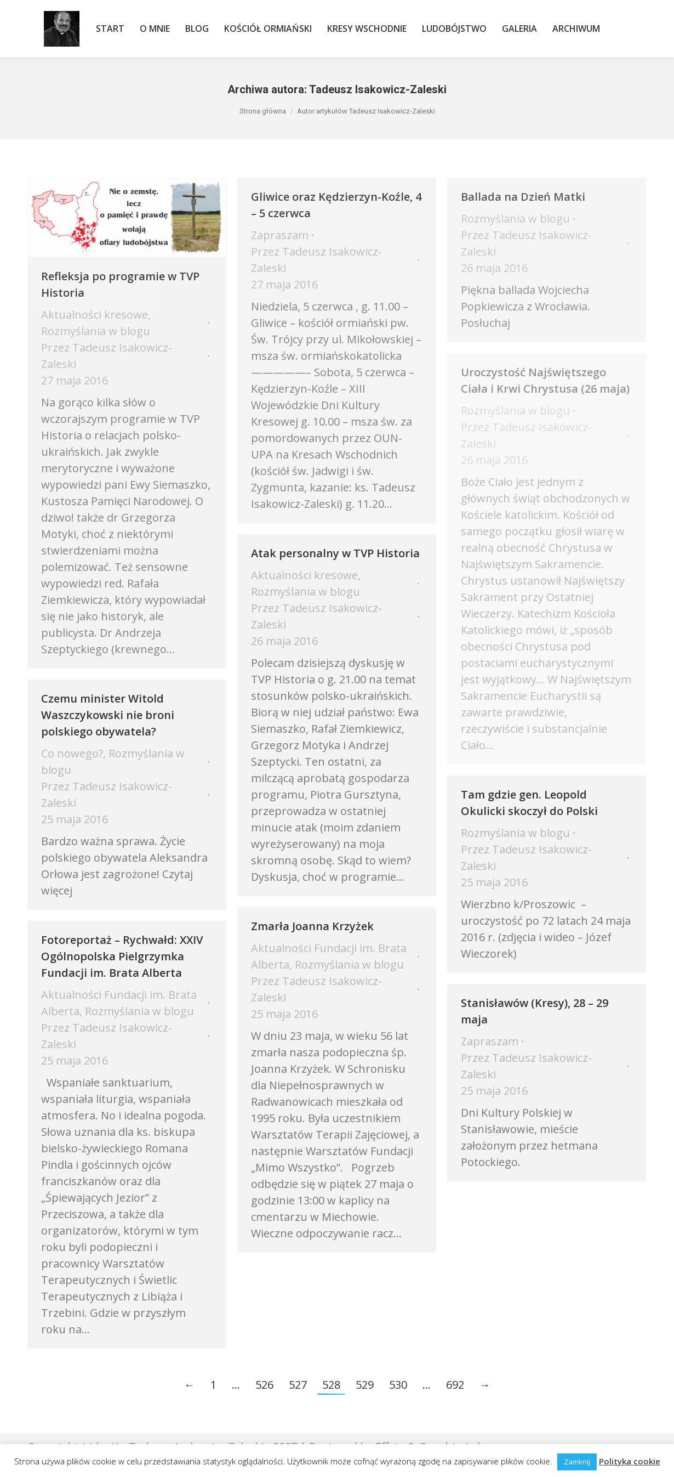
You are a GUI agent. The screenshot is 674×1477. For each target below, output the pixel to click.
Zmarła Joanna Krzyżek (312, 926)
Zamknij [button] (577, 1462)
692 (455, 1384)
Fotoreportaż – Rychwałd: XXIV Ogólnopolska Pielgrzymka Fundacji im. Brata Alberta (122, 956)
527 (298, 1384)
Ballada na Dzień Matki (523, 196)
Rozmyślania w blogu (95, 331)
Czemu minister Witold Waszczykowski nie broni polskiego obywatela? (107, 715)
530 (398, 1384)
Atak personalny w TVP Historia (335, 553)
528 (331, 1384)
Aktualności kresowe (94, 314)
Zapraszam (280, 235)
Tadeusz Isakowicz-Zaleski (378, 89)
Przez (106, 355)
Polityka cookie (629, 1461)
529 (365, 1384)
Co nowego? (72, 753)
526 (264, 1384)
